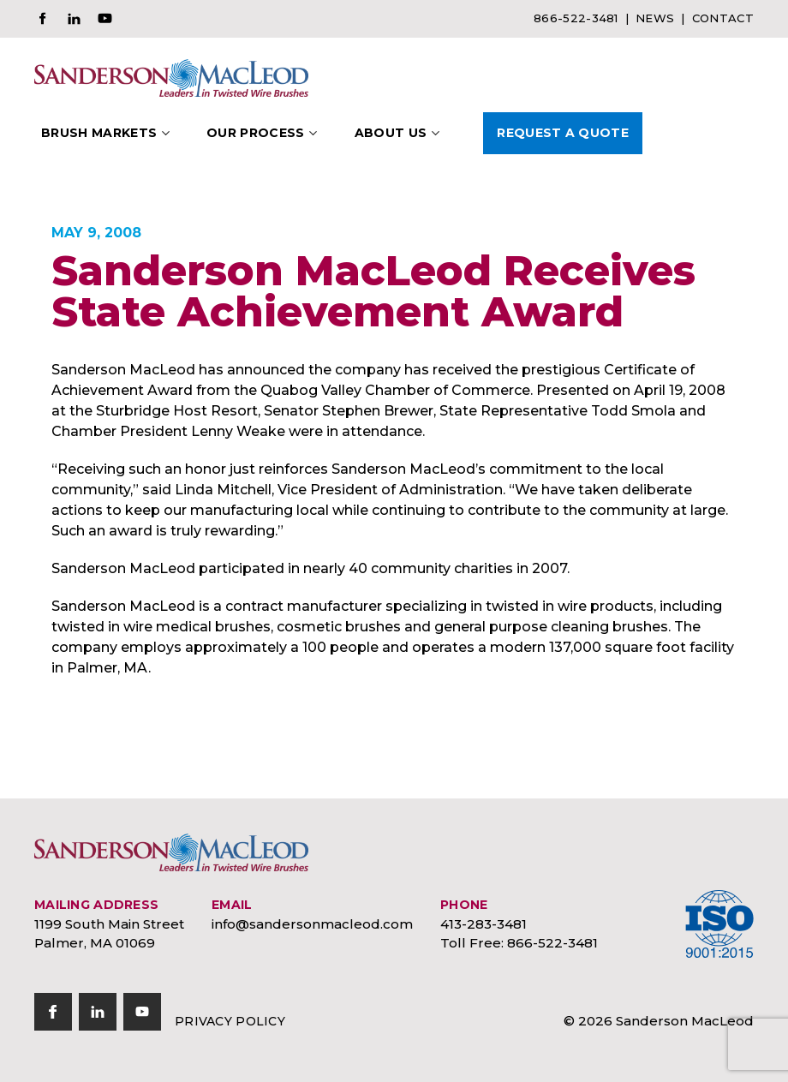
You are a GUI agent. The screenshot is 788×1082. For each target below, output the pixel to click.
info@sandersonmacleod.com (312, 924)
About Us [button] (391, 132)
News (655, 18)
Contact (723, 18)
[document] (394, 519)
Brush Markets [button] (99, 132)
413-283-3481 (483, 924)
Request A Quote (563, 132)
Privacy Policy (230, 1021)
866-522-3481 (576, 18)
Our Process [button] (255, 132)
